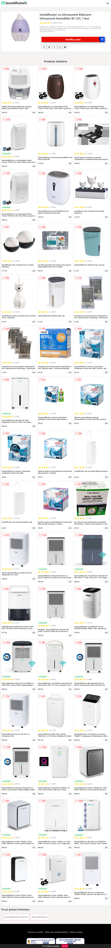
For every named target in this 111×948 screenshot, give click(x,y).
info (33, 112)
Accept (65, 946)
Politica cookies (76, 932)
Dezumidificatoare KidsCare (16, 917)
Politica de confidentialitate (56, 932)
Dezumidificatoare (39, 917)
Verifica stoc (85, 39)
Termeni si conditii (35, 932)
